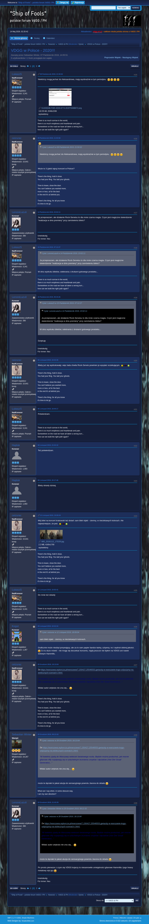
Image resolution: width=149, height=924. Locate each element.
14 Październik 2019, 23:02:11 (49, 212)
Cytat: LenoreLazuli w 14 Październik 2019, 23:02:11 (63, 253)
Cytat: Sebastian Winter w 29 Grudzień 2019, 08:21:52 (64, 809)
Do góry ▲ (137, 918)
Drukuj (134, 66)
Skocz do (100, 900)
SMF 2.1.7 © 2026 (14, 918)
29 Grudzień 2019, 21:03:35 (48, 802)
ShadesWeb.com (28, 921)
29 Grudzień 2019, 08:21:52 (48, 734)
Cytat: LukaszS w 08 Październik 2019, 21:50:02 (62, 147)
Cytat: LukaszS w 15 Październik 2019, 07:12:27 (62, 303)
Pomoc (116, 918)
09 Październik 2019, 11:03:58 (49, 138)
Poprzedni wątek (112, 57)
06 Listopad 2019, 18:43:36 (48, 360)
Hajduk (16, 445)
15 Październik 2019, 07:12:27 (49, 247)
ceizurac (16, 138)
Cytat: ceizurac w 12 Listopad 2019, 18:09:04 (60, 632)
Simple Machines (28, 918)
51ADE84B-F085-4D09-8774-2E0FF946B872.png (60, 108)
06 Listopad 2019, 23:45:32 (48, 445)
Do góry (14, 888)
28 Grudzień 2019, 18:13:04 (48, 664)
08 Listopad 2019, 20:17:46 (48, 480)
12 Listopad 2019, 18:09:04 (50, 515)
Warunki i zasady (126, 918)
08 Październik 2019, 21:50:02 (51, 74)
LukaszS (17, 74)
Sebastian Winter (21, 734)
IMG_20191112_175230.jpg (51, 541)
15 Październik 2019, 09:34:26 (49, 297)
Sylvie (81, 44)
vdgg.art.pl (97, 32)
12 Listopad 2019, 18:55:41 (48, 590)
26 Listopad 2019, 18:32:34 (48, 626)
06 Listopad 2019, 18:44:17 (48, 409)
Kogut (15, 626)
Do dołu (14, 66)
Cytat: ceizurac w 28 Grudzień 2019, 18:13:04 (61, 741)
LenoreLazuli (19, 212)
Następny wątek (130, 57)
